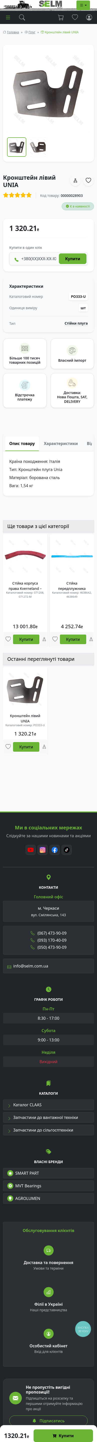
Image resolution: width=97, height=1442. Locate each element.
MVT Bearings (24, 1186)
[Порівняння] (44, 639)
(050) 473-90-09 (49, 947)
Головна (13, 32)
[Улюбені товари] (8, 639)
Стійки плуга (76, 323)
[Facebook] (55, 850)
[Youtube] (31, 850)
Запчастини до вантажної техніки (42, 1117)
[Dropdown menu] (83, 5)
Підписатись (48, 1421)
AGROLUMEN (23, 1198)
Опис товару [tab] (22, 443)
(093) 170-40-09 (49, 940)
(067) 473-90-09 (49, 933)
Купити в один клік (25, 247)
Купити (63, 1435)
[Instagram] (43, 850)
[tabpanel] (48, 473)
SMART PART (23, 1173)
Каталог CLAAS (24, 1105)
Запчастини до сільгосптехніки (40, 1130)
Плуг (32, 32)
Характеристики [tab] (61, 443)
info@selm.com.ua (27, 966)
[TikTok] (67, 850)
